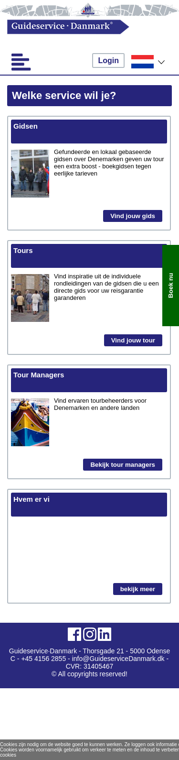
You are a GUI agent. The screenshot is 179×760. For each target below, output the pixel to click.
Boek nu (170, 285)
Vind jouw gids (132, 216)
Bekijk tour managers (122, 464)
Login (108, 60)
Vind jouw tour (133, 340)
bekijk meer (137, 589)
